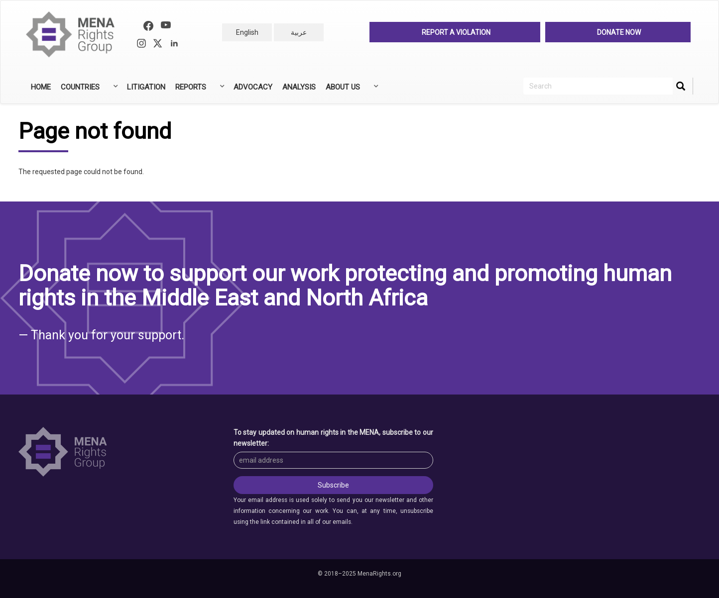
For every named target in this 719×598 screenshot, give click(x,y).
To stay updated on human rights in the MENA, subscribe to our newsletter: (334, 437)
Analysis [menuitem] (299, 87)
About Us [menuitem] (351, 91)
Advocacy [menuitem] (253, 87)
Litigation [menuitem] (146, 87)
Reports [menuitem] (199, 91)
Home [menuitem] (41, 87)
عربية (299, 32)
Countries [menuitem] (88, 91)
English (247, 32)
